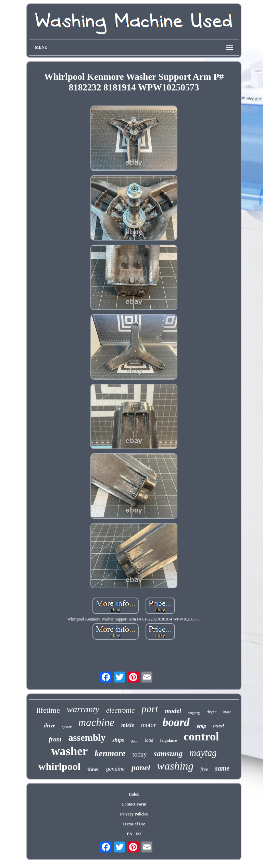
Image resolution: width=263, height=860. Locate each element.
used (218, 726)
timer (93, 769)
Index (134, 794)
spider (67, 727)
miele (127, 725)
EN (130, 834)
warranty (83, 709)
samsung (168, 753)
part (149, 708)
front (55, 739)
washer (69, 751)
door (134, 741)
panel (141, 767)
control (201, 736)
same (222, 768)
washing (175, 766)
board (176, 722)
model (173, 710)
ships (118, 740)
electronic (120, 710)
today (140, 754)
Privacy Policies (134, 814)
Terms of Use (134, 824)
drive (49, 725)
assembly (86, 737)
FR (138, 834)
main (227, 712)
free (204, 769)
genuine (115, 768)
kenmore (110, 753)
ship (201, 726)
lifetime (48, 710)
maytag (202, 753)
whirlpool (59, 766)
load (149, 740)
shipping (194, 713)
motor (148, 725)
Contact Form (134, 804)
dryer (211, 711)
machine (96, 722)
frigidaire (168, 740)
